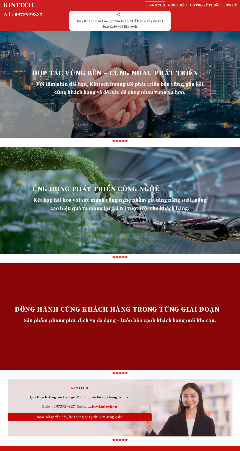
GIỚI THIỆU (177, 5)
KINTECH (18, 5)
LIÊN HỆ (230, 5)
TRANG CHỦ (155, 5)
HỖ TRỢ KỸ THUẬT (205, 5)
